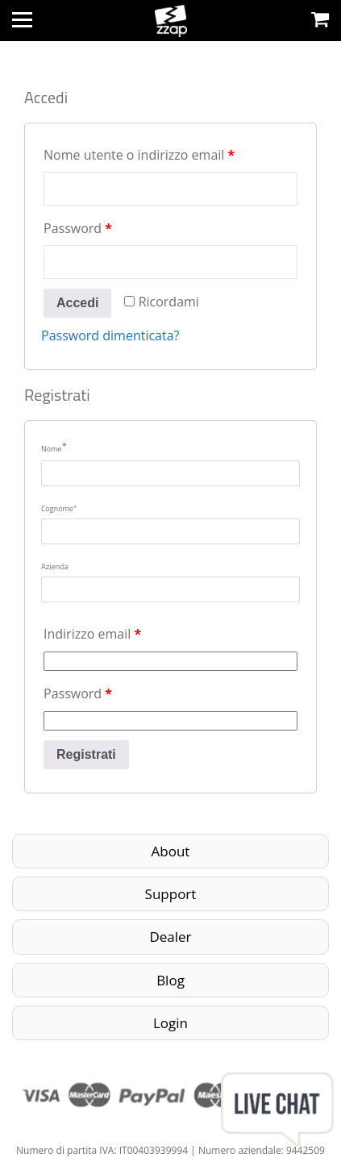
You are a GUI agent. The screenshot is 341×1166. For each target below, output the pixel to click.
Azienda (54, 566)
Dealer (170, 936)
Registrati (86, 754)
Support (171, 894)
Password (78, 228)
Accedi (77, 303)
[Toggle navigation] (22, 20)
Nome (54, 446)
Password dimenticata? (110, 335)
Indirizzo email (92, 634)
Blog (170, 980)
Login (170, 1023)
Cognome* (59, 508)
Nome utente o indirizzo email (139, 155)
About (171, 851)
